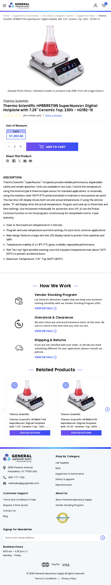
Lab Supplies (62, 462)
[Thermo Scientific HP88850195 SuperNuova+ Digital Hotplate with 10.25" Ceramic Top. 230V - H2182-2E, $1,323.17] (81, 395)
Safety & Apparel (65, 479)
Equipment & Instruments (70, 473)
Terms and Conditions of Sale (19, 499)
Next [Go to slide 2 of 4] (107, 409)
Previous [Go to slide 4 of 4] (3, 409)
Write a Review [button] (53, 115)
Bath (58, 468)
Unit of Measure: (16, 125)
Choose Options (30, 432)
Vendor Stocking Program (70, 505)
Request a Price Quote (15, 505)
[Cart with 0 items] (104, 6)
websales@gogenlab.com (21, 483)
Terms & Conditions (46, 578)
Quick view (14, 385)
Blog (5, 516)
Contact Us (9, 510)
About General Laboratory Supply (74, 499)
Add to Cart (52, 147)
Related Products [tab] (55, 369)
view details (44, 308)
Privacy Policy (69, 578)
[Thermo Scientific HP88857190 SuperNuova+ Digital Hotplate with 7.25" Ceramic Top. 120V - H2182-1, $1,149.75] (30, 395)
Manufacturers (64, 484)
